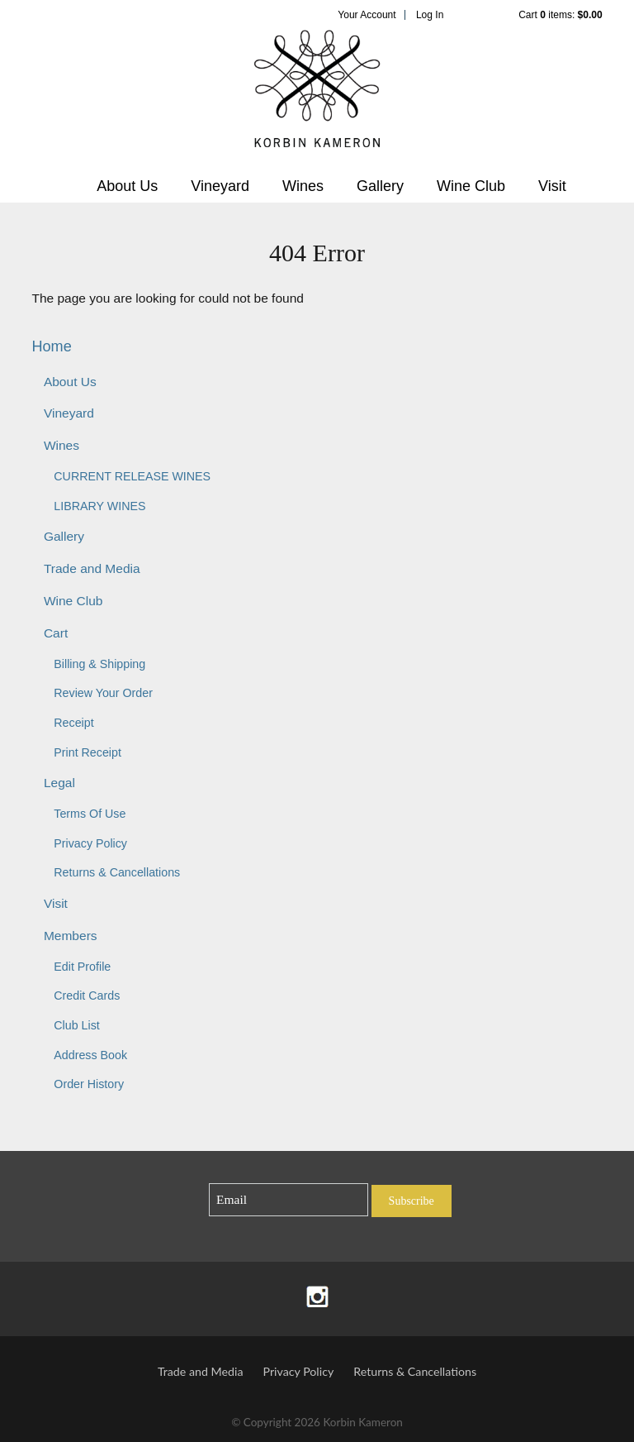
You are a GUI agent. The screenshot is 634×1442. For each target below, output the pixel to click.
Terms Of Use (89, 813)
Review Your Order (103, 693)
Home (51, 346)
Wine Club (471, 186)
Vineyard (220, 186)
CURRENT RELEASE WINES (132, 476)
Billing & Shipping (99, 664)
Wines (303, 186)
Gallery (380, 186)
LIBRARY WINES (99, 506)
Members (70, 936)
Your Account (366, 15)
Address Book (90, 1055)
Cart (56, 633)
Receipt (73, 722)
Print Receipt (87, 752)
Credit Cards (87, 995)
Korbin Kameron (317, 96)
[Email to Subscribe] (288, 1200)
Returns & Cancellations (117, 872)
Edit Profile (82, 966)
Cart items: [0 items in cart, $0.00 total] (560, 15)
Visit (552, 186)
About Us (127, 186)
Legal (59, 783)
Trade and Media (92, 568)
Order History (89, 1084)
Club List (76, 1025)
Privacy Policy (90, 843)
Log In (429, 15)
